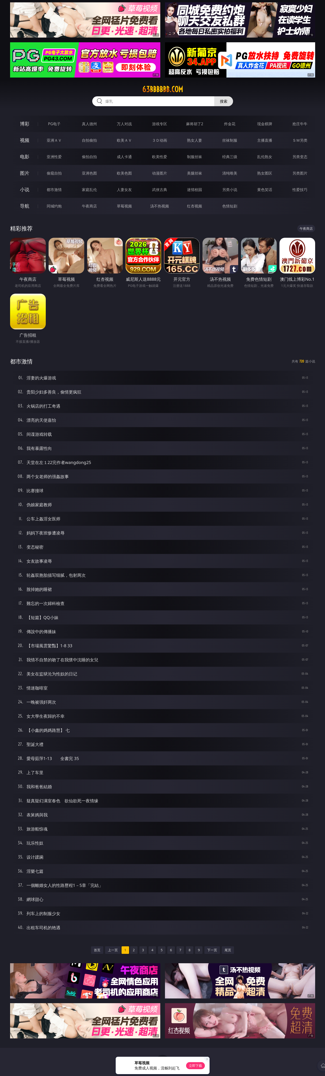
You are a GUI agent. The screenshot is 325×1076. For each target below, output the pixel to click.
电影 (24, 156)
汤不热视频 (159, 206)
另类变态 (299, 156)
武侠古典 (159, 189)
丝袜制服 (229, 140)
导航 (24, 206)
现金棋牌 (264, 123)
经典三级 (229, 156)
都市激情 (54, 189)
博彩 (24, 124)
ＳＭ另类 (299, 140)
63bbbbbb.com (162, 89)
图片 (24, 173)
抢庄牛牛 (299, 123)
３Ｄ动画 (159, 140)
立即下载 (195, 1065)
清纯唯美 (229, 173)
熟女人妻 (194, 140)
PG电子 (54, 123)
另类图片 (299, 173)
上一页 (113, 950)
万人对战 (124, 123)
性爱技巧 (299, 189)
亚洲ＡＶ (54, 140)
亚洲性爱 (54, 156)
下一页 (212, 950)
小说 (24, 189)
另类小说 (229, 189)
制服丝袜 (194, 156)
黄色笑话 (264, 189)
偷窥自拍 (54, 173)
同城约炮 (54, 206)
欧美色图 (124, 173)
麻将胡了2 (194, 123)
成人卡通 (124, 156)
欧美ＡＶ (124, 140)
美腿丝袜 (194, 173)
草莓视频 (124, 206)
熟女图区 (264, 173)
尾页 (228, 950)
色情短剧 (229, 206)
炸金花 (229, 123)
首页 (97, 950)
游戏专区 (159, 123)
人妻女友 (124, 189)
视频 (24, 140)
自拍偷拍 (89, 140)
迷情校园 (194, 189)
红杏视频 (194, 206)
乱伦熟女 (264, 156)
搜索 (223, 101)
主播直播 (264, 140)
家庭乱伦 (89, 189)
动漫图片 (159, 173)
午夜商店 (89, 206)
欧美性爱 (159, 156)
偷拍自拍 (89, 156)
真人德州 (89, 123)
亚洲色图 (89, 173)
